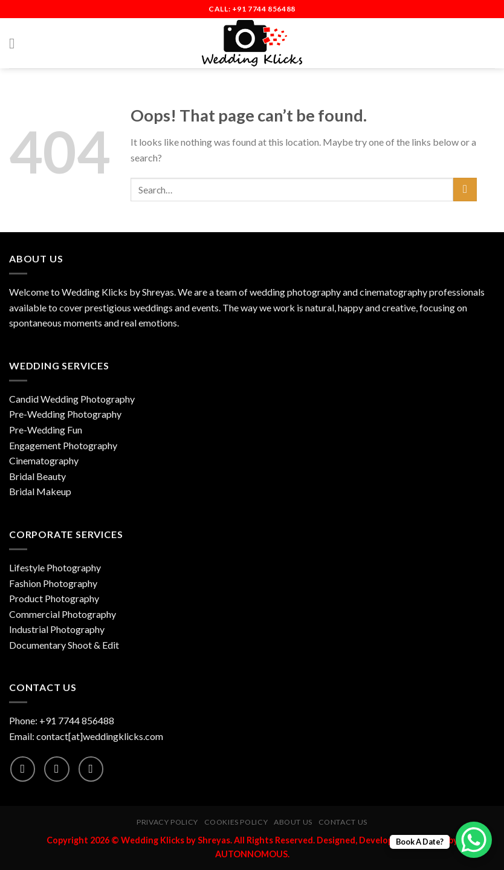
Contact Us (342, 821)
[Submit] (465, 189)
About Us (293, 821)
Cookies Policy (236, 821)
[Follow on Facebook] (22, 768)
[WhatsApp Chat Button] (474, 840)
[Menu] (16, 43)
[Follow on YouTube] (91, 768)
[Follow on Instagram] (56, 768)
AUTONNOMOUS (251, 854)
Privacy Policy (167, 821)
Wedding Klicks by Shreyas (118, 291)
